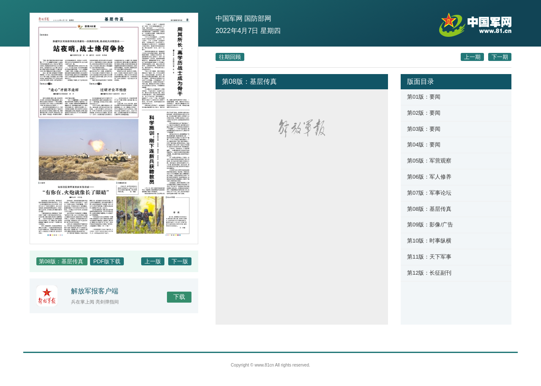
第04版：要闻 (423, 144)
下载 (179, 296)
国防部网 (257, 18)
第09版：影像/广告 (430, 224)
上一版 (153, 261)
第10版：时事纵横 (429, 240)
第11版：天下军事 (429, 257)
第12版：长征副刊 (429, 273)
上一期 (472, 57)
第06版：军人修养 (429, 177)
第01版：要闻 (423, 97)
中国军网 (229, 18)
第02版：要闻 (423, 113)
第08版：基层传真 (429, 209)
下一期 (500, 57)
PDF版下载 (107, 261)
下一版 (180, 261)
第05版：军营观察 (429, 160)
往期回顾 (230, 57)
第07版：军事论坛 (429, 193)
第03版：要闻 (423, 129)
